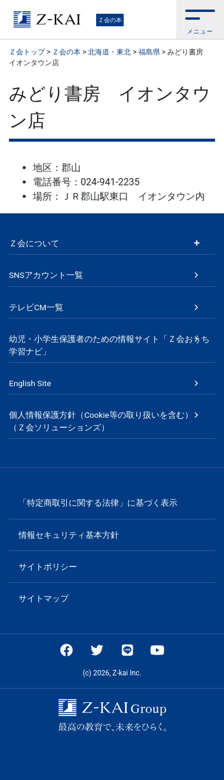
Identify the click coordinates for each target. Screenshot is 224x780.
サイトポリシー (48, 566)
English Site (30, 383)
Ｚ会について (34, 243)
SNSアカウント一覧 (46, 275)
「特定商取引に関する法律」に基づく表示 (98, 502)
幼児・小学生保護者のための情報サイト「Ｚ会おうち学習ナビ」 (109, 345)
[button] (200, 19)
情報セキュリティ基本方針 (69, 535)
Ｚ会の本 (110, 20)
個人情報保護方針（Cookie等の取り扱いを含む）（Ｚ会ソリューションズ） (101, 421)
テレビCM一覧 (36, 307)
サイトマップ (44, 598)
